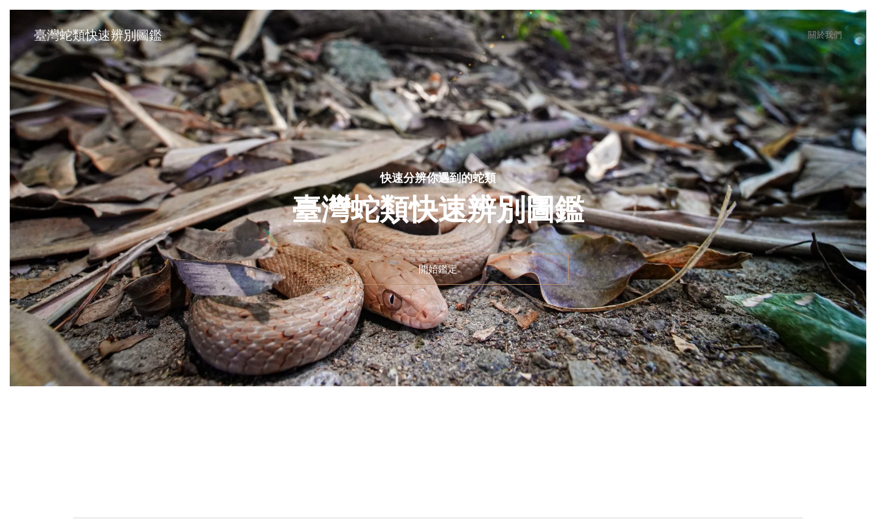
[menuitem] (822, 34)
